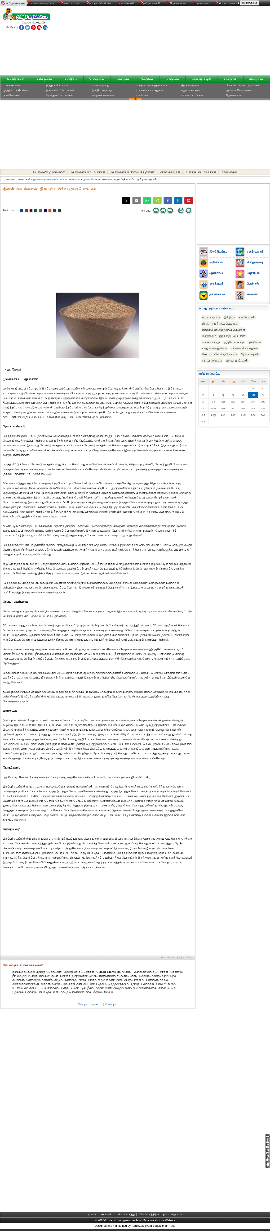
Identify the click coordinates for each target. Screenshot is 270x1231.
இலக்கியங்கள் (15, 78)
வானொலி (126, 2)
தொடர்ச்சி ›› (186, 957)
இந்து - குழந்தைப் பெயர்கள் (220, 323)
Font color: (9, 210)
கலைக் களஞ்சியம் (42, 2)
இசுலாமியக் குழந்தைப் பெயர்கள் (223, 329)
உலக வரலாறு (101, 85)
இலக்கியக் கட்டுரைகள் (98, 179)
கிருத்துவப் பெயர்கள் (59, 95)
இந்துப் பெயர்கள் (57, 85)
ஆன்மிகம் (123, 78)
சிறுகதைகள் (233, 95)
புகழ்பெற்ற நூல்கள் (214, 348)
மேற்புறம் (111, 1004)
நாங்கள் (106, 1214)
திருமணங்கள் (177, 2)
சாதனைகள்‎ (229, 172)
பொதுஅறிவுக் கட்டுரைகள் (88, 172)
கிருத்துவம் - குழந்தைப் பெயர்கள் (224, 336)
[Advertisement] (180, 42)
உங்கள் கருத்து (125, 1214)
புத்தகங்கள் (201, 2)
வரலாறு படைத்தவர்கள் (201, 172)
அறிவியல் (71, 78)
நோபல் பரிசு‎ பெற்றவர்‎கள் (243, 85)
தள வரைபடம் (172, 1214)
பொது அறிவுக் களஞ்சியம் (45, 179)
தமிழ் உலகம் (44, 78)
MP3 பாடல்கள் (225, 2)
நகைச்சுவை (230, 78)
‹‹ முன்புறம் (168, 957)
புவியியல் (142, 95)
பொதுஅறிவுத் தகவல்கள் (49, 172)
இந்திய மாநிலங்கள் (16, 90)
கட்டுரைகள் (72, 179)
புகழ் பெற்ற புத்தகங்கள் (151, 85)
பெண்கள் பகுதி (201, 78)
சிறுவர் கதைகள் (191, 90)
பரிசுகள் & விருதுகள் (149, 90)
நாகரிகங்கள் (12, 95)
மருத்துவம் (172, 78)
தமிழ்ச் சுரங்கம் (16, 3)
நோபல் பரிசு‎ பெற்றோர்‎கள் (219, 354)
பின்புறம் (83, 1004)
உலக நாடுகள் (13, 85)
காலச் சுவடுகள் (170, 172)
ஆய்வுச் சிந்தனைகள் (239, 90)
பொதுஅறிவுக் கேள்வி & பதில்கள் (133, 172)
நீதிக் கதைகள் (190, 85)
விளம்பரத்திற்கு (149, 1214)
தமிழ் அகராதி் (150, 2)
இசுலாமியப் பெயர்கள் (60, 90)
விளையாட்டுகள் (192, 95)
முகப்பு (97, 1004)
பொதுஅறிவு (97, 78)
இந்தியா (229, 317)
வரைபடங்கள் (70, 2)
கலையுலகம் (256, 78)
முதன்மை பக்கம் (14, 179)
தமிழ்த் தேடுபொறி (99, 2)
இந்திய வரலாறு (102, 90)
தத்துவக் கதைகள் (103, 95)
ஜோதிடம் (147, 78)
